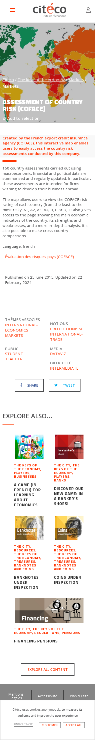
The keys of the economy (41, 80)
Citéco (8, 80)
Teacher (13, 358)
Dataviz (58, 353)
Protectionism (66, 328)
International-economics (21, 327)
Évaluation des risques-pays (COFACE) (39, 256)
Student (14, 353)
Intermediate (64, 368)
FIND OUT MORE (23, 724)
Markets (76, 80)
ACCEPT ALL (74, 725)
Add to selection (21, 118)
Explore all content (48, 669)
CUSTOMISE (50, 725)
